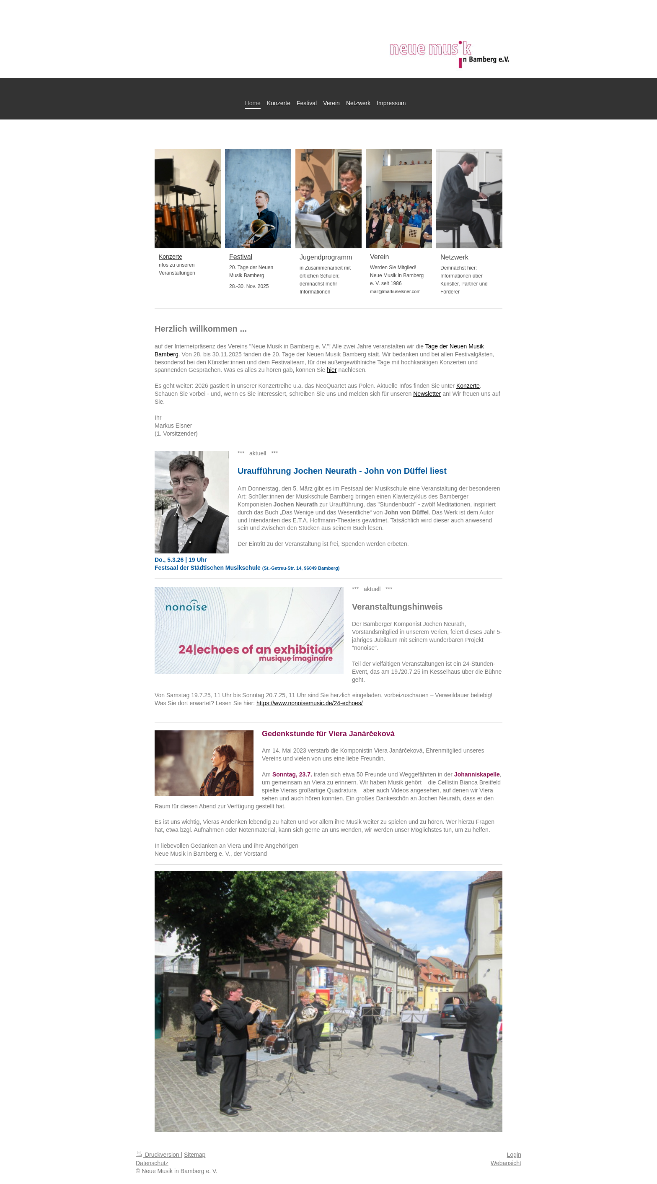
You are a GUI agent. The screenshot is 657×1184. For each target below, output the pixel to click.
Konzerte (468, 385)
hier (331, 369)
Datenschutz (152, 1163)
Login (514, 1154)
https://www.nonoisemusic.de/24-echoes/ (309, 703)
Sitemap (194, 1154)
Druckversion (158, 1154)
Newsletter (427, 393)
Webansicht (506, 1163)
